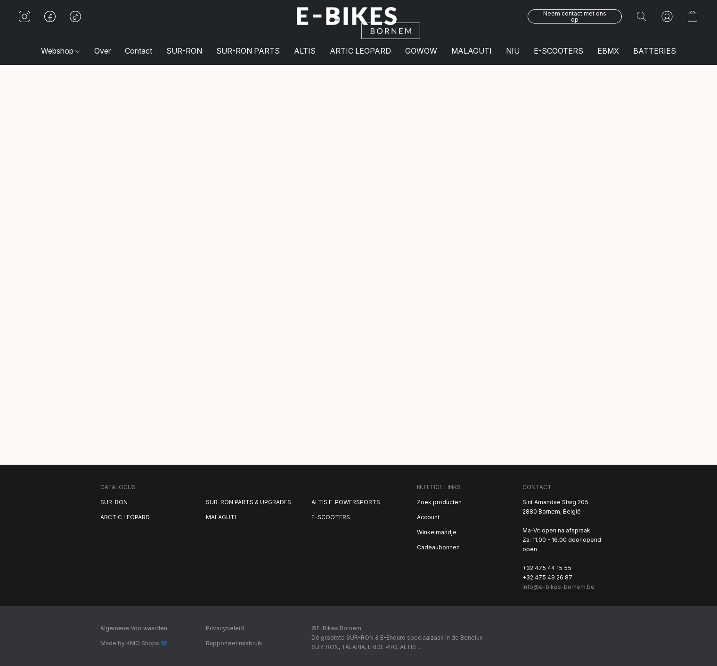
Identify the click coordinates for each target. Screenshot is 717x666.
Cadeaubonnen (438, 547)
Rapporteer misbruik (234, 643)
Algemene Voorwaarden (133, 628)
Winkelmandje (436, 532)
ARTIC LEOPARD (360, 51)
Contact (138, 51)
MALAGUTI (471, 51)
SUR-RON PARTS (248, 51)
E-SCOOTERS (558, 51)
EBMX (608, 51)
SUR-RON (184, 51)
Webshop (60, 51)
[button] (358, 23)
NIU (513, 51)
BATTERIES (654, 51)
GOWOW (421, 51)
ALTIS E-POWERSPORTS (345, 502)
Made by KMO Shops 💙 (134, 643)
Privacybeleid (225, 628)
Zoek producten (439, 502)
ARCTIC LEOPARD (125, 517)
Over (102, 51)
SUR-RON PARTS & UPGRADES (248, 502)
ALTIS (305, 51)
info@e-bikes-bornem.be (558, 586)
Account (428, 517)
